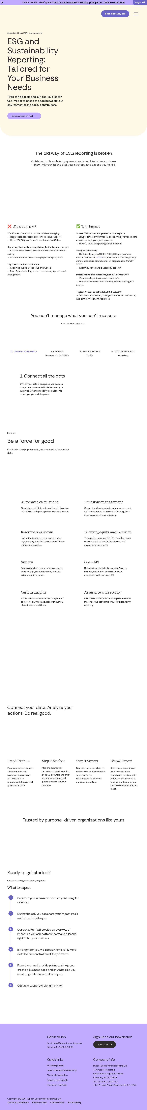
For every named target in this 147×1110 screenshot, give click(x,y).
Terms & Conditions (18, 1102)
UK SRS (99, 257)
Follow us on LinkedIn (57, 1080)
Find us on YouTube (57, 1085)
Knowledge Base (55, 1065)
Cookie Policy (57, 1102)
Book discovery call (115, 13)
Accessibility (74, 1102)
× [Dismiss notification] (2, 2)
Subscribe (103, 1044)
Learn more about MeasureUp (62, 1070)
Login (140, 2)
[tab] (23, 351)
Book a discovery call (22, 115)
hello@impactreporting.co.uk (67, 1043)
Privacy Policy (39, 1102)
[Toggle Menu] (136, 13)
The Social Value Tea (57, 1075)
